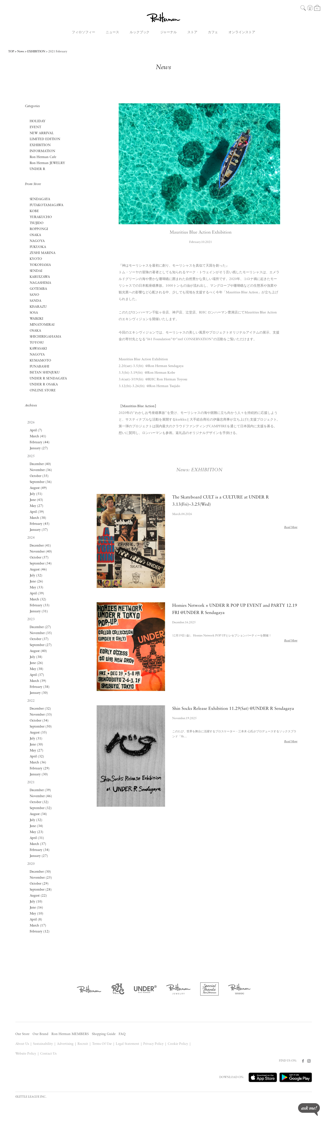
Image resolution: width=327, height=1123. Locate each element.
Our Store (22, 1034)
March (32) (38, 599)
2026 (31, 422)
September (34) (41, 563)
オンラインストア (241, 32)
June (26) (36, 581)
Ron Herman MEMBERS (70, 1034)
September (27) (41, 645)
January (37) (39, 530)
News (20, 51)
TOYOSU (37, 343)
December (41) (40, 546)
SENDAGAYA (40, 199)
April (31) (37, 838)
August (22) (38, 896)
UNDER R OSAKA (44, 384)
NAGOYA (37, 241)
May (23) (37, 832)
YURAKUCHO (41, 217)
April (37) (37, 675)
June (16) (36, 907)
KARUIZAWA (40, 277)
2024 (31, 538)
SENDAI (36, 271)
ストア (192, 32)
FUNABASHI (40, 366)
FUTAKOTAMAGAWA (47, 205)
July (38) (36, 657)
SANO (34, 295)
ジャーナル (168, 32)
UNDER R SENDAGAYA (48, 378)
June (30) (36, 744)
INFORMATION (42, 151)
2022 (31, 701)
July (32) (36, 575)
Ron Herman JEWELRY (47, 163)
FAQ (122, 1034)
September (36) (41, 482)
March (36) (38, 762)
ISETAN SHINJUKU (45, 372)
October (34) (39, 721)
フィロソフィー (83, 32)
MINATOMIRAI (42, 325)
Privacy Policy (153, 1044)
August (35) (38, 732)
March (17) (38, 925)
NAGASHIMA (40, 283)
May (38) (37, 669)
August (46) (38, 569)
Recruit (83, 1044)
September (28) (41, 890)
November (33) (41, 715)
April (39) (37, 512)
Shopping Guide (104, 1034)
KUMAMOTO (40, 360)
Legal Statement (127, 1044)
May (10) (37, 913)
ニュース (112, 32)
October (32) (39, 802)
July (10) (36, 902)
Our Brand (40, 1034)
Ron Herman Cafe (43, 157)
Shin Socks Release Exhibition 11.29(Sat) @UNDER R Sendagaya (233, 709)
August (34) (38, 814)
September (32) (41, 808)
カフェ (213, 32)
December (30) (40, 872)
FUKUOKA (38, 247)
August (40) (38, 651)
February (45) (40, 524)
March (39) (38, 681)
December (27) (40, 627)
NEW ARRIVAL (42, 133)
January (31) (39, 611)
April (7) (36, 430)
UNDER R (37, 169)
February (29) (40, 768)
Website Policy (25, 1054)
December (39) (40, 790)
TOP (11, 51)
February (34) (40, 850)
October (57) (39, 557)
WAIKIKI (37, 319)
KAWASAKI (38, 349)
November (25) (41, 878)
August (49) (38, 488)
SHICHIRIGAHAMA (45, 337)
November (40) (41, 551)
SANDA (36, 301)
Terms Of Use (102, 1044)
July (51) (36, 494)
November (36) (41, 470)
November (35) (41, 633)
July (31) (36, 738)
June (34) (36, 826)
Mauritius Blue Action (138, 406)
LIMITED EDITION (45, 139)
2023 (31, 619)
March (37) (38, 844)
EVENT (35, 127)
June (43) (36, 500)
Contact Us (48, 1054)
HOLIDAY (38, 121)
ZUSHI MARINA (43, 253)
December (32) (40, 709)
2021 (31, 782)
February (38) (40, 687)
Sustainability (43, 1044)
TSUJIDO (37, 223)
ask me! (309, 1109)
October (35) (39, 476)
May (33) (37, 587)
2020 (31, 864)
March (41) (38, 436)
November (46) (41, 796)
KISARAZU (38, 307)
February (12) (40, 931)
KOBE (34, 211)
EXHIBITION (36, 51)
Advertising (65, 1044)
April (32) (37, 756)
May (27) (37, 506)
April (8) (36, 919)
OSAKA (35, 235)
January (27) (39, 448)
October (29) (39, 884)
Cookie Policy (178, 1044)
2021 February (57, 51)
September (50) (41, 727)
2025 (31, 456)
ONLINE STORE (43, 390)
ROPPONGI (39, 229)
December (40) (40, 464)
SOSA (34, 313)
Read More (291, 527)
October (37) (39, 639)
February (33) (40, 605)
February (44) (40, 442)
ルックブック (140, 32)
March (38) (38, 518)
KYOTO (36, 259)
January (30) (39, 693)
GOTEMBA (38, 289)
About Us (22, 1044)
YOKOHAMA (40, 265)
